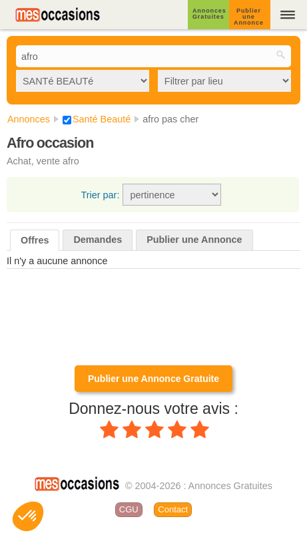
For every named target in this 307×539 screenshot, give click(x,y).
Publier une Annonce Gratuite (153, 378)
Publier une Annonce (249, 16)
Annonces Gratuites (209, 13)
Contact (173, 509)
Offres (35, 240)
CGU (129, 509)
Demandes (97, 239)
